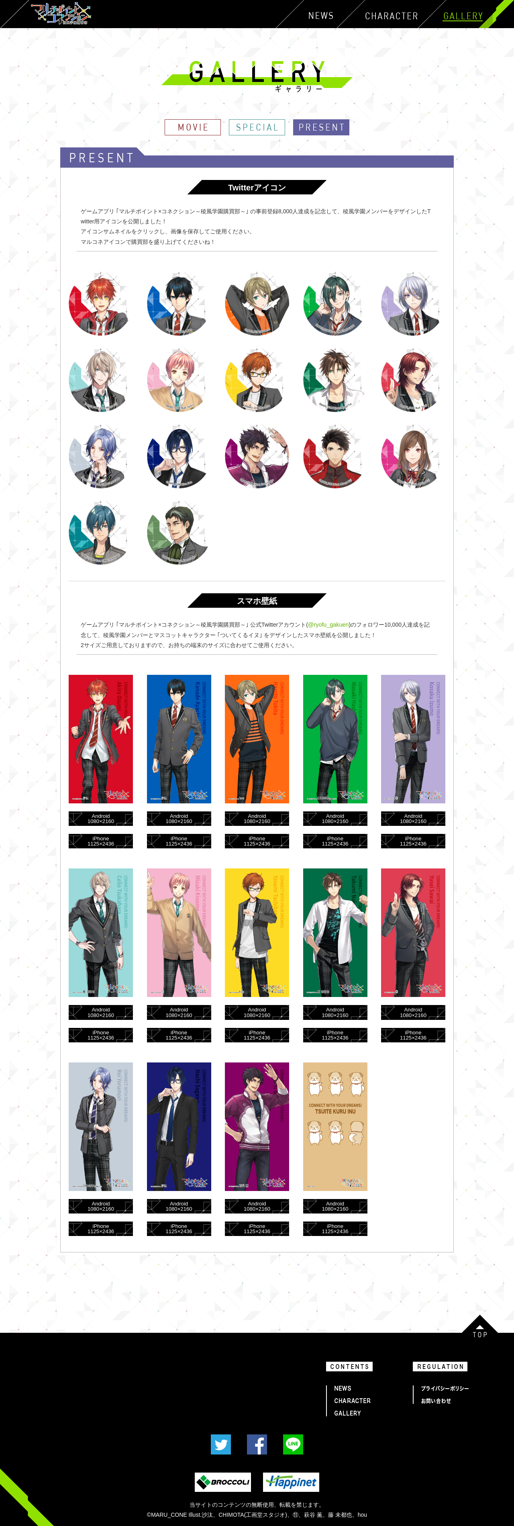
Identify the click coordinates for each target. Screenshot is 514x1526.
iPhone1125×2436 (101, 840)
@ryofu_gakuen (328, 624)
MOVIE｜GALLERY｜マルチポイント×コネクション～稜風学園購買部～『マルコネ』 (193, 127)
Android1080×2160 (101, 817)
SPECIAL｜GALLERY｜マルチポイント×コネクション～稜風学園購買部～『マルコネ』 (257, 127)
